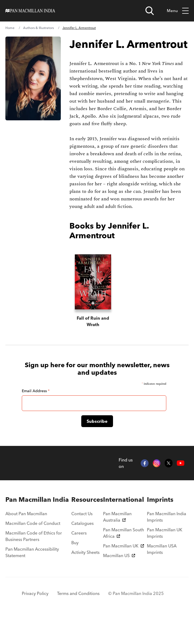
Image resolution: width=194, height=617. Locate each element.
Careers (79, 533)
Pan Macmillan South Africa (123, 533)
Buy (75, 542)
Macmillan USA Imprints (162, 549)
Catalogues (82, 523)
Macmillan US (119, 555)
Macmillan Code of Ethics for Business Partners (33, 536)
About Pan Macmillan (26, 513)
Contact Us (82, 513)
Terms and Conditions (78, 593)
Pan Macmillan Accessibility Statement (32, 552)
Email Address (36, 390)
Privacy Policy (35, 593)
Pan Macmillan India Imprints (166, 517)
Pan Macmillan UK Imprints (164, 533)
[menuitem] (38, 499)
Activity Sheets (85, 552)
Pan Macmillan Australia (117, 517)
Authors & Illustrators (38, 28)
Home (10, 28)
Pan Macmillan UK (123, 546)
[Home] (30, 11)
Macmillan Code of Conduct (32, 523)
